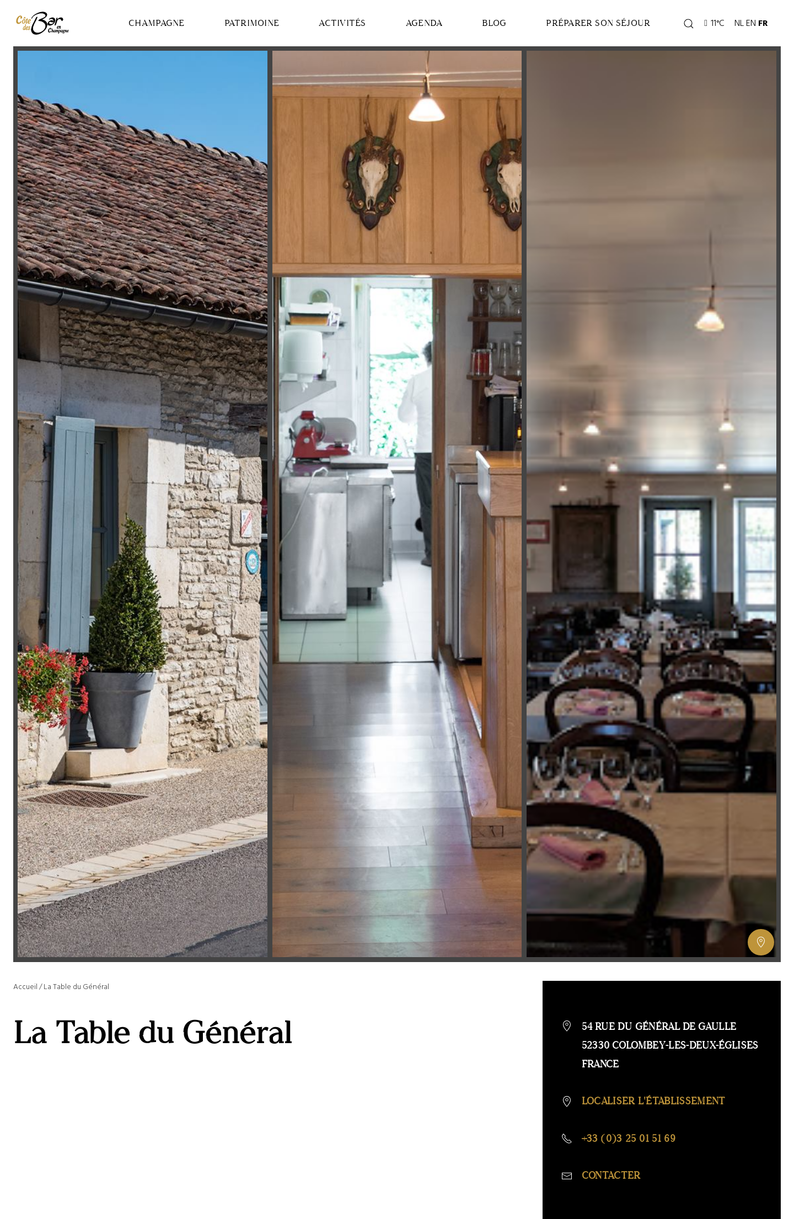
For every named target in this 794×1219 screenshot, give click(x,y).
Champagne (156, 23)
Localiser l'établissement (654, 1101)
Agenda (424, 23)
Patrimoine (252, 23)
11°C (714, 23)
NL (739, 23)
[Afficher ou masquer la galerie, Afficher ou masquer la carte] (761, 942)
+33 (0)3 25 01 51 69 (628, 1138)
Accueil (25, 986)
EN (751, 23)
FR (763, 23)
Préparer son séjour (598, 23)
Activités (342, 23)
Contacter (611, 1175)
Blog (494, 23)
